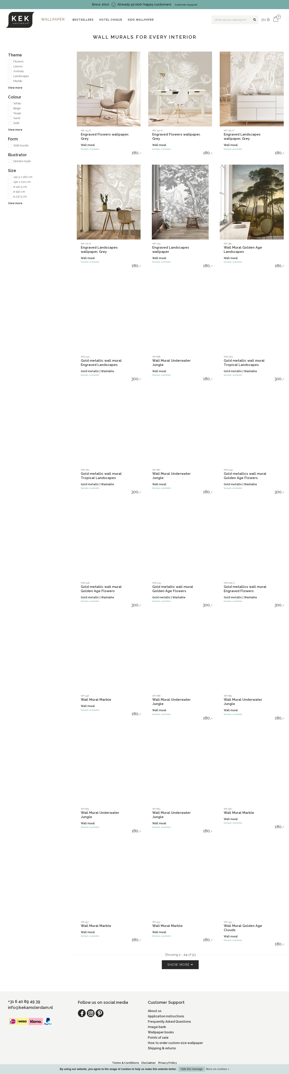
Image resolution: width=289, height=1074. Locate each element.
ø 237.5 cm (20, 196)
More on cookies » (217, 1069)
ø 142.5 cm (20, 186)
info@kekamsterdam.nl (30, 1007)
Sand (16, 118)
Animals (18, 71)
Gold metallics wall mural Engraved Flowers (245, 589)
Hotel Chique (110, 19)
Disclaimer (148, 1062)
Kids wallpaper (141, 19)
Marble (17, 81)
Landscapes (21, 76)
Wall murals (20, 145)
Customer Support (186, 4)
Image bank (157, 1027)
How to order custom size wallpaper (175, 1043)
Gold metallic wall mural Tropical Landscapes (244, 363)
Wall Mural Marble (96, 700)
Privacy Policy (167, 1062)
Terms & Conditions (125, 1062)
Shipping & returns (162, 1048)
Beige (17, 108)
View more (15, 87)
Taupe (17, 113)
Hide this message (192, 1069)
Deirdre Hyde (22, 161)
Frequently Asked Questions (169, 1021)
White (17, 103)
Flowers (18, 61)
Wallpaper (53, 19)
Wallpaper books (161, 1032)
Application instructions (166, 1016)
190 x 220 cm (22, 182)
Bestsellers (83, 19)
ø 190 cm (19, 191)
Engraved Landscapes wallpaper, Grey (242, 136)
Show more (180, 964)
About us (154, 1011)
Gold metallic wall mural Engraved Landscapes (101, 363)
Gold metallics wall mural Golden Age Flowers (245, 476)
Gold (16, 123)
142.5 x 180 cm (22, 177)
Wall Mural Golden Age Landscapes (243, 250)
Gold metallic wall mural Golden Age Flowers (101, 589)
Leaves (17, 66)
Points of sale (158, 1037)
